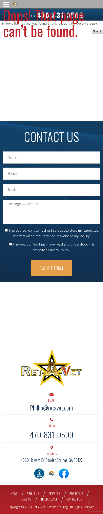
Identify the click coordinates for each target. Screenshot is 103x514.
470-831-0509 (51, 435)
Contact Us (74, 499)
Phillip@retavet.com (51, 407)
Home (14, 494)
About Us (33, 494)
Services (54, 494)
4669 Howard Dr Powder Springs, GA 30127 (51, 460)
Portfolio (76, 494)
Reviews (26, 499)
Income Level (49, 499)
